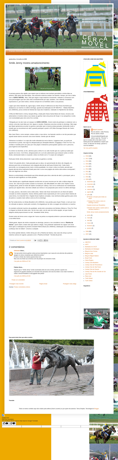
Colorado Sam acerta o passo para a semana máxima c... (98, 208)
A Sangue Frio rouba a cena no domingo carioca (96, 201)
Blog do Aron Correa (91, 251)
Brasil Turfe (88, 258)
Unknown (17, 250)
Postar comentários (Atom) (22, 287)
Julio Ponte (88, 274)
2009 (87, 179)
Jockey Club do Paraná (92, 269)
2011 (87, 174)
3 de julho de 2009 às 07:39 (22, 261)
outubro (89, 187)
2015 (87, 164)
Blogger (96, 408)
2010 (87, 177)
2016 (87, 161)
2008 (87, 231)
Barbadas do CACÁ (91, 247)
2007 (87, 234)
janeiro (89, 228)
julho (88, 194)
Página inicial (43, 284)
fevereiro (90, 225)
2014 (87, 166)
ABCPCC (88, 242)
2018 (87, 156)
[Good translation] (5, 423)
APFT (87, 244)
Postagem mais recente (16, 284)
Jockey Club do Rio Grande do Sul (95, 271)
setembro (90, 189)
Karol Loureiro (98, 129)
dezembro (90, 181)
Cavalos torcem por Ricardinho (96, 205)
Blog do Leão (89, 253)
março (89, 223)
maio (88, 218)
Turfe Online (89, 280)
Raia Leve (88, 276)
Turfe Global (89, 278)
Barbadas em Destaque (92, 249)
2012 (87, 171)
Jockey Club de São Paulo (93, 267)
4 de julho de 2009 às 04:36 (22, 276)
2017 (87, 158)
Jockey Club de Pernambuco (93, 265)
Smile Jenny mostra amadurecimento (98, 212)
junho (89, 215)
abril (88, 220)
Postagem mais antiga (69, 284)
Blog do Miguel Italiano (92, 256)
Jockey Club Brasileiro (91, 262)
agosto (89, 192)
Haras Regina (89, 260)
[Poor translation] (12, 423)
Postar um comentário (18, 280)
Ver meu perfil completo (90, 148)
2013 (87, 169)
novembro (90, 184)
